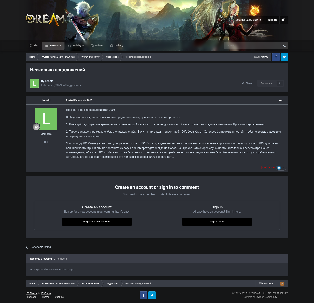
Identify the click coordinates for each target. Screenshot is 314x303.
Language (32, 297)
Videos (99, 45)
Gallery (118, 45)
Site (35, 45)
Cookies (59, 297)
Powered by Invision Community (260, 297)
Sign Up (272, 19)
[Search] (243, 45)
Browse (54, 45)
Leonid (49, 81)
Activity (77, 45)
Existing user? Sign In (250, 20)
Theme (46, 297)
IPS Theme (31, 293)
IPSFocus (46, 293)
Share (247, 83)
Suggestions (73, 85)
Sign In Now (217, 221)
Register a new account (97, 221)
